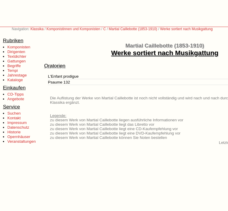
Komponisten (18, 47)
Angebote (15, 99)
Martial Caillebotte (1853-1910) (133, 29)
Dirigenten (16, 52)
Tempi (12, 70)
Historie (14, 132)
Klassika (37, 29)
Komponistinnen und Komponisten (73, 29)
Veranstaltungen (21, 141)
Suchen (14, 113)
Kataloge (15, 80)
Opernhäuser (18, 137)
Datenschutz (18, 127)
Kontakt (14, 118)
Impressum (17, 122)
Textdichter (16, 56)
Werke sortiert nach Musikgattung (186, 29)
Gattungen (16, 61)
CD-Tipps (15, 94)
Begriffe (14, 66)
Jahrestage (17, 75)
